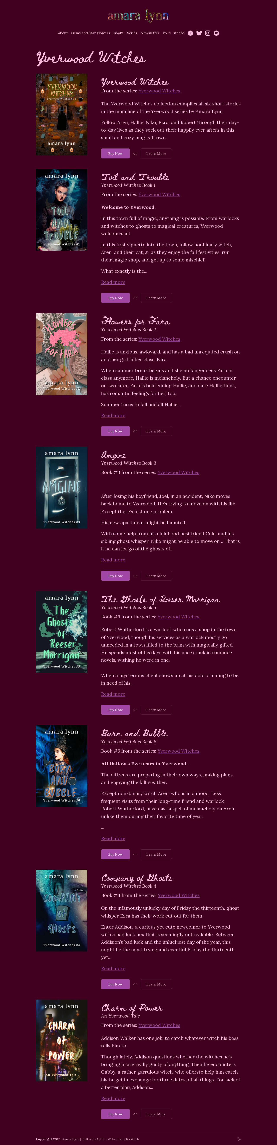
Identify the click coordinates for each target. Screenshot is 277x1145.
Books (119, 33)
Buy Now (115, 153)
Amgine (113, 454)
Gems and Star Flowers (90, 33)
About (63, 33)
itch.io (179, 33)
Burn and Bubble (134, 732)
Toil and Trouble (135, 176)
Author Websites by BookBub (118, 1139)
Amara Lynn (70, 1139)
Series (132, 33)
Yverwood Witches (135, 81)
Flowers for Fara (135, 320)
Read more (113, 282)
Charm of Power (132, 1007)
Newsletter (150, 33)
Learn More (156, 153)
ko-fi (167, 33)
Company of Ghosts (137, 877)
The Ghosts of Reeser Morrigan (160, 598)
